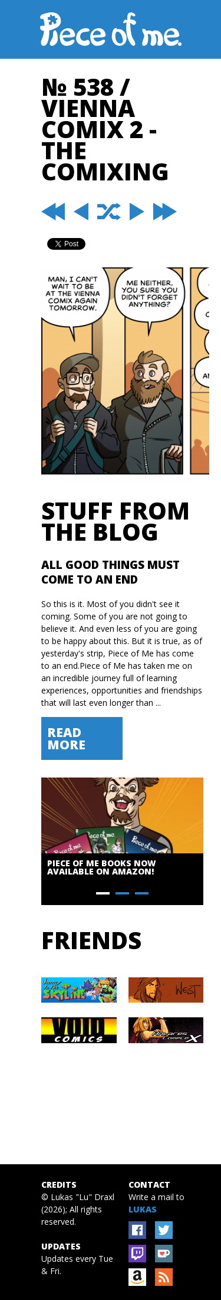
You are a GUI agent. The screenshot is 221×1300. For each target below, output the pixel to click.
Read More (66, 738)
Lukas (142, 1209)
